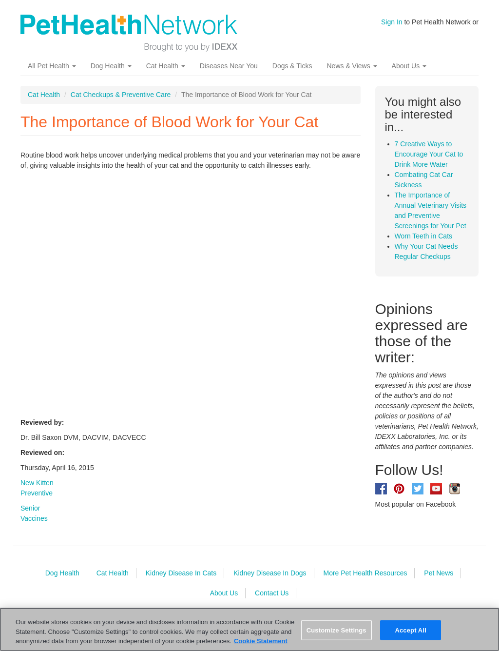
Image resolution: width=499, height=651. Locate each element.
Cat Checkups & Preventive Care (121, 95)
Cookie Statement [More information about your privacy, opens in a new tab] (261, 641)
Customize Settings (336, 629)
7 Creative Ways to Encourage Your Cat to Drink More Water (429, 154)
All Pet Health (52, 66)
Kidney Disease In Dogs (269, 573)
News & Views (351, 66)
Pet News (438, 573)
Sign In (392, 22)
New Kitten (37, 483)
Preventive (36, 493)
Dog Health (111, 66)
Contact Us (271, 593)
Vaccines (34, 518)
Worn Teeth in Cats (424, 236)
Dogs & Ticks (292, 66)
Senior (30, 508)
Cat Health (165, 66)
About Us (409, 66)
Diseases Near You (229, 66)
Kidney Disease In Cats (181, 573)
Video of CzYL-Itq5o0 (176, 293)
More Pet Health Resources (365, 573)
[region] (249, 629)
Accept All (410, 629)
